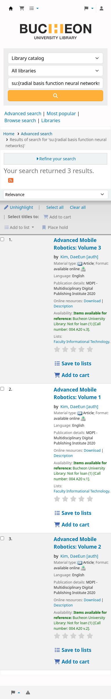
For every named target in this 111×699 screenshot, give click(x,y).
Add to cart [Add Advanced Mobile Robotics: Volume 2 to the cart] (71, 661)
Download (92, 300)
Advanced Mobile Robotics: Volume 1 (77, 393)
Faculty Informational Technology (81, 341)
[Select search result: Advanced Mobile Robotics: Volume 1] (2, 389)
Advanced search (22, 113)
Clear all (78, 207)
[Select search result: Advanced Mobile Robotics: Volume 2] (2, 538)
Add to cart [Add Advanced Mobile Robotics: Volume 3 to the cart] (71, 375)
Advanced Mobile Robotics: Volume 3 (77, 244)
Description (63, 306)
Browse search (20, 120)
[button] (22, 8)
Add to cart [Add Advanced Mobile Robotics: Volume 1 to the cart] (71, 524)
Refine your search (57, 158)
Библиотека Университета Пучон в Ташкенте (11, 8)
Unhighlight (18, 207)
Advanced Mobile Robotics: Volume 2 (77, 543)
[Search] (55, 95)
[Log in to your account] (101, 8)
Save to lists (73, 363)
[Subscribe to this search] (11, 179)
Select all (55, 207)
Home (9, 133)
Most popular (61, 113)
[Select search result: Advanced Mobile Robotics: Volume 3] (2, 239)
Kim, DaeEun (79, 256)
